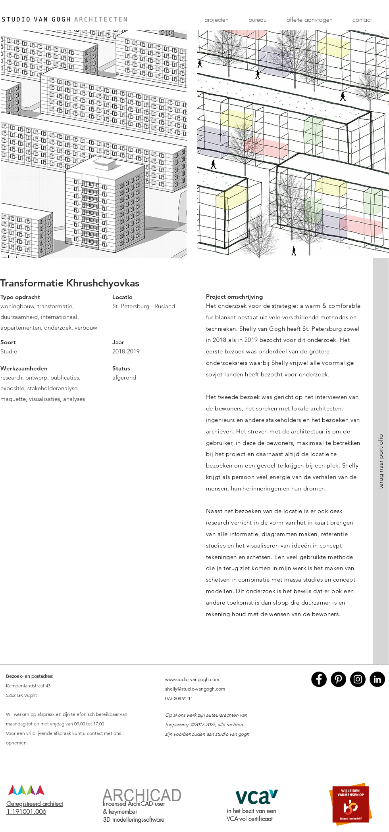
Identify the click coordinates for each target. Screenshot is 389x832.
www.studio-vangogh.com (192, 679)
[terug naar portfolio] (381, 461)
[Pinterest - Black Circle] (338, 679)
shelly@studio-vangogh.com (195, 689)
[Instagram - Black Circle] (358, 679)
